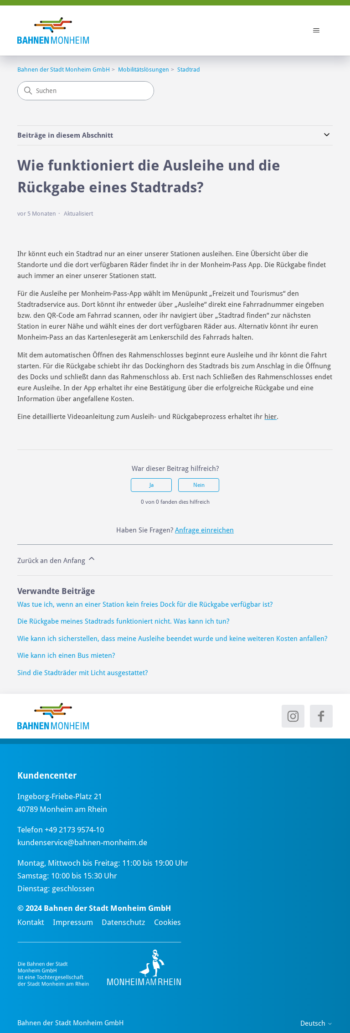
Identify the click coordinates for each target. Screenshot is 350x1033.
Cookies (167, 922)
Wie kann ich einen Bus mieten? (66, 655)
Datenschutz (123, 922)
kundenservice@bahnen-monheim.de (82, 842)
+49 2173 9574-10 (74, 829)
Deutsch (316, 1024)
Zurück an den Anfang (56, 559)
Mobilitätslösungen (143, 69)
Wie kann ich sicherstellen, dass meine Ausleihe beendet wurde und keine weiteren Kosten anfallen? (172, 639)
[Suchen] (86, 91)
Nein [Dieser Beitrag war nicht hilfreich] (199, 485)
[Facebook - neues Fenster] (321, 716)
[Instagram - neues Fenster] (293, 716)
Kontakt (30, 922)
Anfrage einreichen (204, 530)
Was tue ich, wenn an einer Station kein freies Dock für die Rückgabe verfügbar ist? (145, 604)
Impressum (73, 922)
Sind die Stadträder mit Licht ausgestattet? (82, 673)
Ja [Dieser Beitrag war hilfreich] (151, 485)
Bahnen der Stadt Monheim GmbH (63, 69)
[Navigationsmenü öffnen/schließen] (316, 30)
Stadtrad (188, 69)
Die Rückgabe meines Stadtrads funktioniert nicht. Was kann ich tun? (123, 621)
